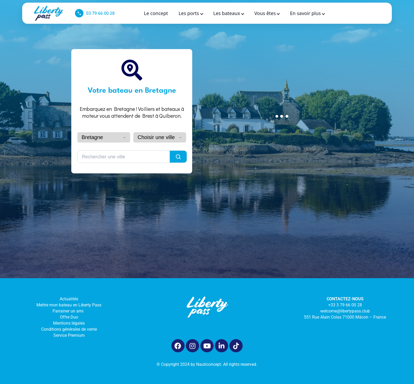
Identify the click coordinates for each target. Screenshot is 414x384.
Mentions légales (69, 325)
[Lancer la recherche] (178, 159)
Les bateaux (228, 13)
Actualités (69, 301)
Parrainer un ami (69, 313)
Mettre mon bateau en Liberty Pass (68, 307)
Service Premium (69, 337)
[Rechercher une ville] (124, 159)
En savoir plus (307, 13)
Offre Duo (69, 319)
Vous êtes (266, 13)
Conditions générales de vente (69, 331)
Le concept (156, 13)
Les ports (190, 13)
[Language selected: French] (367, 13)
